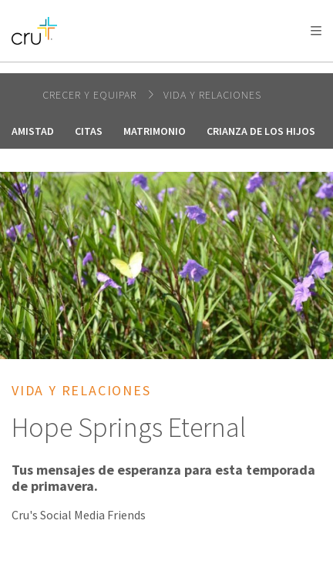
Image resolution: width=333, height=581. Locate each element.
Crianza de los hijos (261, 131)
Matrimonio (154, 131)
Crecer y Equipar (91, 95)
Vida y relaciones (212, 95)
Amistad (33, 131)
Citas (89, 131)
